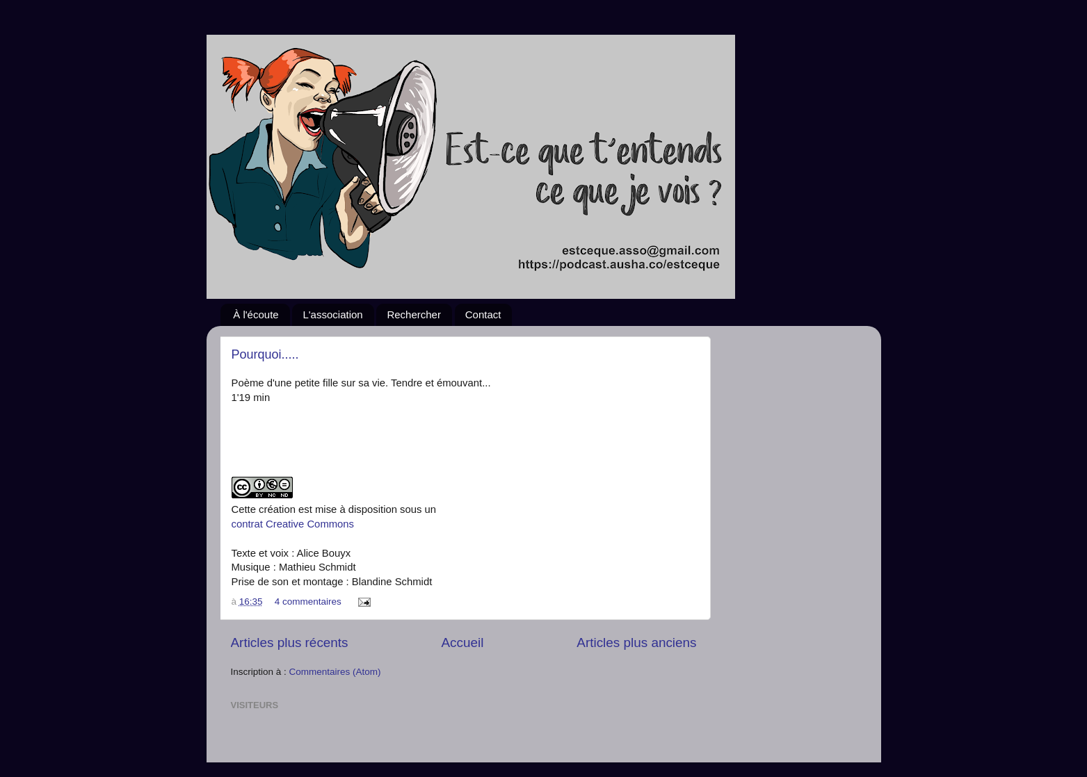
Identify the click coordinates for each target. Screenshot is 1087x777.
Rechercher (414, 314)
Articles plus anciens (636, 642)
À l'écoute (255, 314)
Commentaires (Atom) (335, 671)
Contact (483, 314)
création (277, 509)
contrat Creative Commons (293, 524)
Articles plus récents (289, 642)
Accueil (462, 642)
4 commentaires (308, 601)
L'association (332, 314)
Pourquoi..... (265, 354)
